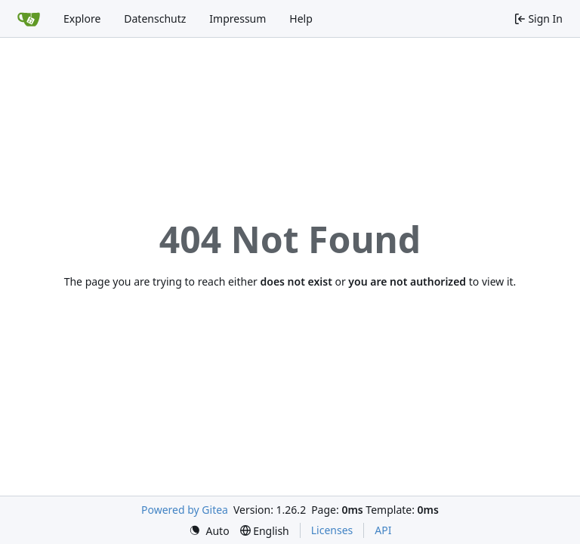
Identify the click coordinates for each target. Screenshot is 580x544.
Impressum (237, 18)
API (383, 530)
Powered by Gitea (184, 509)
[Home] (29, 18)
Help (301, 18)
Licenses (332, 530)
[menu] (209, 531)
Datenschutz (155, 18)
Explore (81, 18)
